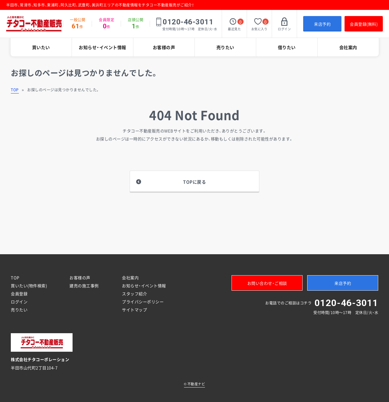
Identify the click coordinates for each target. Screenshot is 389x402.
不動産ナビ (194, 384)
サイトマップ (134, 310)
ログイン (19, 302)
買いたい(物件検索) (29, 285)
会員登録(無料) (364, 24)
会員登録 (19, 293)
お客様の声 (164, 47)
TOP (15, 90)
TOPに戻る (194, 182)
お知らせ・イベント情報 (102, 47)
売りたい (225, 47)
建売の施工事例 (84, 285)
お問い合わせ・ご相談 (267, 283)
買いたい (41, 47)
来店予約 (322, 24)
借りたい (287, 47)
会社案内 (348, 47)
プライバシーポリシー (143, 302)
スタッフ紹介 (134, 293)
